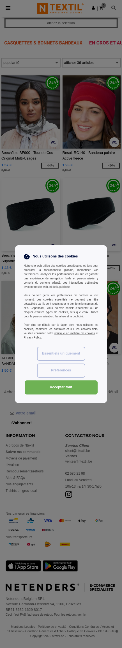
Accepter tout (61, 387)
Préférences (61, 370)
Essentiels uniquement (61, 353)
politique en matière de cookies (74, 333)
